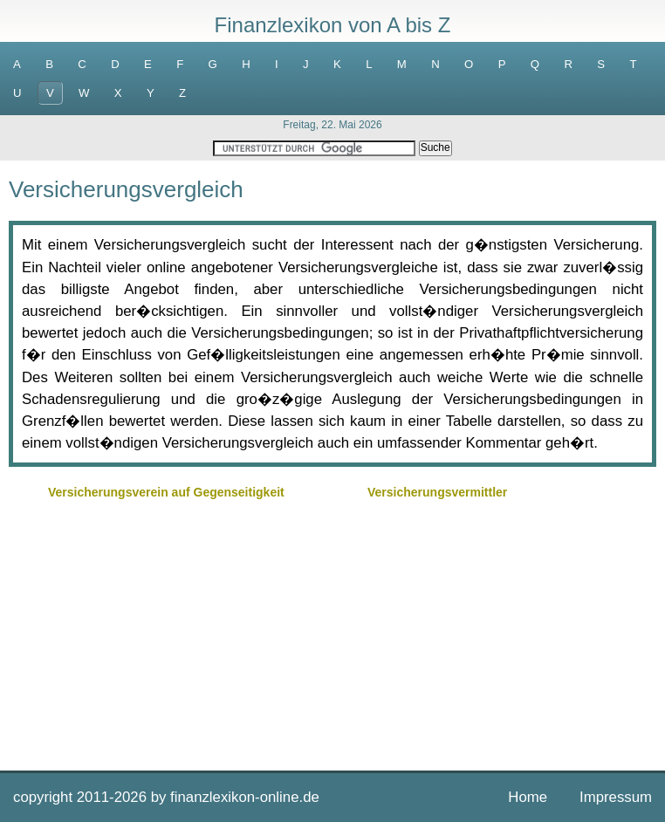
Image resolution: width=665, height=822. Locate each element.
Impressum (615, 797)
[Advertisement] (332, 626)
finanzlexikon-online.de (244, 797)
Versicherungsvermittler (437, 492)
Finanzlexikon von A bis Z (333, 25)
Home (527, 797)
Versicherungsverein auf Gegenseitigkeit (166, 492)
